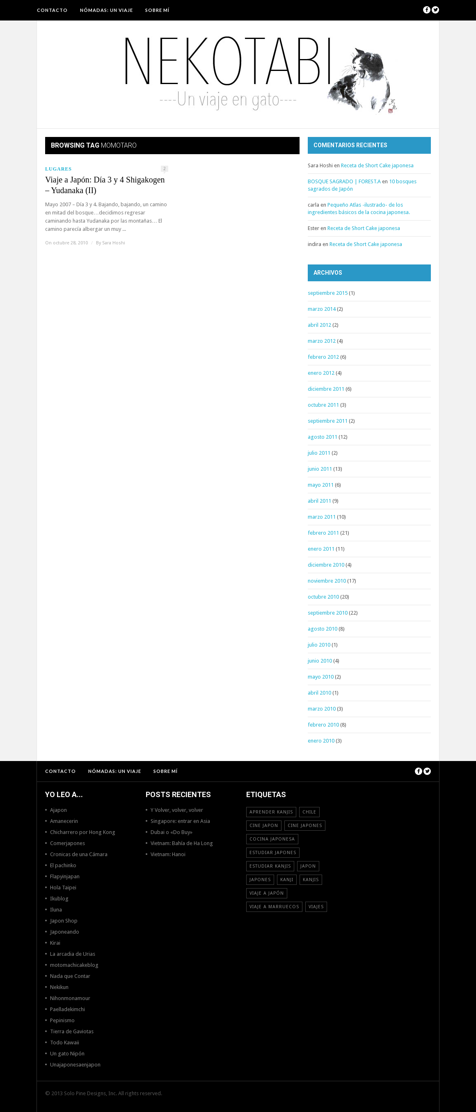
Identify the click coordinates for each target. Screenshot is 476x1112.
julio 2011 (319, 453)
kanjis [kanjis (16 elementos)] (311, 879)
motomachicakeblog (74, 965)
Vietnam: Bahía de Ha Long (182, 843)
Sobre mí (157, 10)
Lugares (58, 169)
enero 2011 (321, 549)
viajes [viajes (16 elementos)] (316, 906)
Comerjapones (67, 843)
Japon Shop (64, 921)
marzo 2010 (322, 709)
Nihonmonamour (70, 998)
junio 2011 (320, 469)
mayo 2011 (321, 485)
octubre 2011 (323, 405)
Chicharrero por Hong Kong (82, 832)
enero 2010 (321, 741)
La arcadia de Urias (72, 954)
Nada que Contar (70, 976)
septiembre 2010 (328, 613)
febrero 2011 (323, 533)
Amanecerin (64, 821)
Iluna (56, 910)
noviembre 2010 (327, 581)
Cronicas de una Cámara (79, 854)
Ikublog (59, 899)
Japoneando (64, 932)
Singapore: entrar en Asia (180, 821)
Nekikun (59, 987)
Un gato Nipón (67, 1053)
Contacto (52, 10)
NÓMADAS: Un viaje (106, 10)
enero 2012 (321, 373)
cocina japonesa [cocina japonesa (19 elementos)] (272, 839)
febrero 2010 (323, 725)
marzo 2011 (322, 517)
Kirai (55, 943)
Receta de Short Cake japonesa (377, 165)
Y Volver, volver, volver (177, 810)
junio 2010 (320, 661)
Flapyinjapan (65, 876)
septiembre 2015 (328, 293)
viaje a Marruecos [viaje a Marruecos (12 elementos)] (274, 906)
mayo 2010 (321, 677)
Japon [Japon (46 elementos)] (308, 866)
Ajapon (58, 810)
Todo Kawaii (64, 1042)
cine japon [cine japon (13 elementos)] (263, 825)
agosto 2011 (322, 437)
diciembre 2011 (326, 389)
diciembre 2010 (326, 565)
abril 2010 (319, 693)
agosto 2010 (322, 629)
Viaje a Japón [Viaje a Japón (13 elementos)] (266, 893)
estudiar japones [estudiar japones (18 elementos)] (272, 852)
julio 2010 (319, 645)
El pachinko (63, 865)
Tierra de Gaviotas (72, 1031)
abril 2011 (319, 501)
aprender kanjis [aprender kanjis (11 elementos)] (271, 812)
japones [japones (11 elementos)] (260, 879)
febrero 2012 (323, 357)
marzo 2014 (322, 309)
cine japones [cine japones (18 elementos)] (305, 825)
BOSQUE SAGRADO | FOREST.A (344, 181)
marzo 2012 (322, 341)
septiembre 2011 (328, 421)
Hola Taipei (63, 887)
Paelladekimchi (67, 1009)
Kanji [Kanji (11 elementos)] (286, 879)
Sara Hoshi (113, 243)
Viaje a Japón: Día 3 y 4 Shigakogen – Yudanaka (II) (105, 185)
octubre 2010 (323, 597)
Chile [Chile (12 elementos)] (309, 812)
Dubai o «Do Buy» (171, 832)
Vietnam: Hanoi (168, 854)
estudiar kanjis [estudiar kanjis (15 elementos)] (270, 866)
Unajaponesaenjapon (75, 1065)
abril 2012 (319, 325)
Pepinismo (62, 1020)
